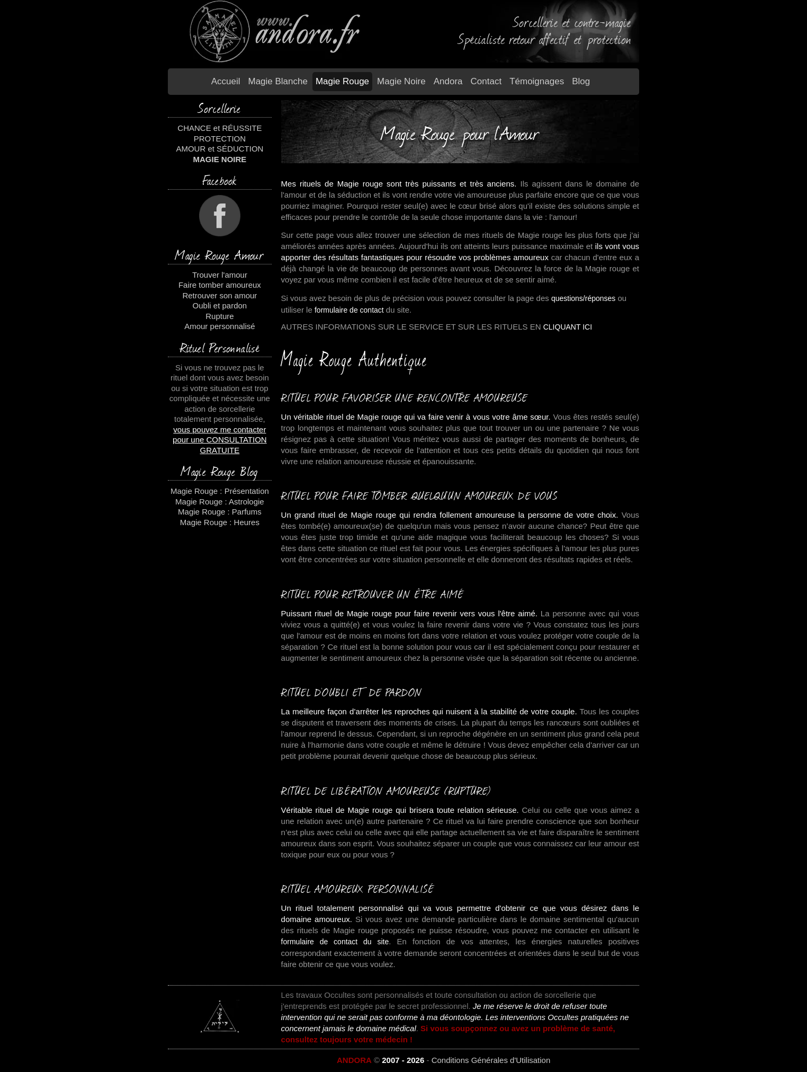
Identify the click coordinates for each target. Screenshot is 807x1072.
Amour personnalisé (219, 326)
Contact (486, 81)
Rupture (219, 316)
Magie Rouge (342, 81)
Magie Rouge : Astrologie (219, 501)
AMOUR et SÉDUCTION (219, 148)
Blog (581, 81)
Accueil (225, 81)
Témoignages (536, 81)
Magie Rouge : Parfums (220, 511)
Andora (448, 81)
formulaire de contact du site (335, 941)
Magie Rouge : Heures (219, 522)
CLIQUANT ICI (567, 327)
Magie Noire (401, 81)
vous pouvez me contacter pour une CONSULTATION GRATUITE (220, 440)
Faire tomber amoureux (219, 284)
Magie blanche (277, 81)
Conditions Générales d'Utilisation (491, 1060)
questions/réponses (583, 298)
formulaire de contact (349, 310)
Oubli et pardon (220, 305)
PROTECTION (220, 138)
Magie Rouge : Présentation (220, 490)
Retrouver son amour (219, 295)
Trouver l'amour (219, 274)
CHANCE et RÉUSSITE (219, 127)
